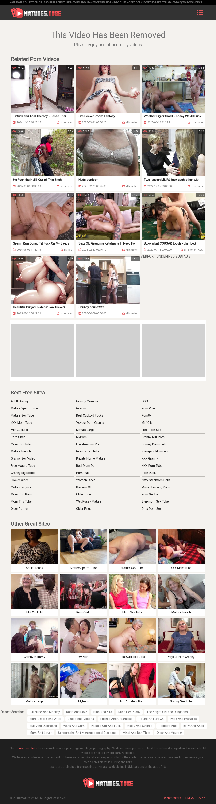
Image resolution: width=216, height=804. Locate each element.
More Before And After (45, 719)
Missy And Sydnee (139, 726)
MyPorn (81, 437)
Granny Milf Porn (153, 437)
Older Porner (19, 509)
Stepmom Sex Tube (155, 501)
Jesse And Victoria (81, 719)
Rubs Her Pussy (129, 712)
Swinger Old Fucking (155, 451)
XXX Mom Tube (21, 423)
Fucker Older (19, 480)
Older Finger (84, 509)
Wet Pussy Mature (88, 501)
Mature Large (85, 430)
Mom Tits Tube (21, 501)
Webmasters (172, 798)
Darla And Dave (76, 712)
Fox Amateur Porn (88, 444)
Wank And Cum (74, 726)
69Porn (81, 408)
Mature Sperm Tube (24, 408)
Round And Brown (151, 719)
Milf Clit (147, 423)
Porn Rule (148, 408)
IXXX (145, 401)
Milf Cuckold (19, 430)
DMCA (189, 798)
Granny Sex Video (23, 458)
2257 (201, 798)
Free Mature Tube (23, 466)
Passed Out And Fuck (106, 726)
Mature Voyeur (21, 487)
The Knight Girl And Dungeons (167, 712)
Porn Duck (149, 473)
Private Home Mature (90, 458)
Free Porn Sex (151, 430)
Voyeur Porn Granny (90, 423)
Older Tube (83, 494)
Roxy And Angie (194, 726)
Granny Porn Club (154, 444)
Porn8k (146, 415)
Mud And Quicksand (43, 726)
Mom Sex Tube (21, 444)
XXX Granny (150, 458)
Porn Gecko (150, 494)
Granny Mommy (87, 401)
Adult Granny (19, 401)
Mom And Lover (41, 733)
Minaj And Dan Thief (136, 733)
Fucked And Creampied (116, 719)
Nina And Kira (102, 712)
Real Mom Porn (86, 466)
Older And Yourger (169, 733)
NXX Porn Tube (152, 466)
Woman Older (85, 480)
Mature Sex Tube (22, 415)
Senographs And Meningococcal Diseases (87, 733)
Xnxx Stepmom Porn (156, 480)
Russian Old (84, 487)
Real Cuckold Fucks (89, 415)
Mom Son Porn (21, 494)
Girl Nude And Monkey (45, 712)
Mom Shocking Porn (156, 487)
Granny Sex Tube (87, 451)
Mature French (21, 451)
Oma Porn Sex (151, 509)
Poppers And (168, 726)
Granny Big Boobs (23, 473)
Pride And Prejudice (183, 719)
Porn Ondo (18, 437)
